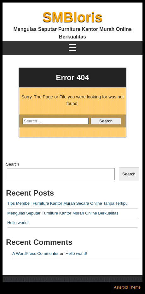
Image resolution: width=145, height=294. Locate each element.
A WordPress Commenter (35, 253)
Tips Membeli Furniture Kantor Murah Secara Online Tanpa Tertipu (67, 203)
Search (12, 164)
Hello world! (18, 222)
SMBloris (73, 17)
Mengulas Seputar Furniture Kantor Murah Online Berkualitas (63, 213)
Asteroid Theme (127, 287)
